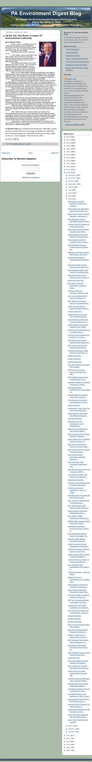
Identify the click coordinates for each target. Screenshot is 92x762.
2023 (68, 146)
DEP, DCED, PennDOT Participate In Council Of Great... (77, 286)
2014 (68, 172)
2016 (68, 167)
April (70, 199)
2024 (68, 143)
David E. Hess (71, 79)
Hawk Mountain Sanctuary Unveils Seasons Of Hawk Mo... (78, 247)
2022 (68, 149)
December (72, 175)
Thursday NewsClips (75, 419)
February (71, 729)
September (72, 184)
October (71, 181)
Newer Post (6, 153)
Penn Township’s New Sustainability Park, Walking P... (78, 567)
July (69, 190)
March (70, 726)
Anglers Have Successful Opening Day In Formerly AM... (77, 673)
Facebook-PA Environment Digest (77, 62)
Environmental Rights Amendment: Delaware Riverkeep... (77, 457)
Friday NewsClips (74, 405)
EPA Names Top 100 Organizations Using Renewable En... (76, 424)
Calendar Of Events (72, 56)
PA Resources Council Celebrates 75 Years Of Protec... (77, 490)
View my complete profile (75, 125)
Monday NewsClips (74, 356)
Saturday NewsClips (75, 362)
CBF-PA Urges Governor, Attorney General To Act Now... (77, 372)
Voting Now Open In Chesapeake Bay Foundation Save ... (79, 580)
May (69, 196)
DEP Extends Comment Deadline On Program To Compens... (77, 204)
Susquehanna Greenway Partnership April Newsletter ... (78, 260)
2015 (68, 169)
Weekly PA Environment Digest (76, 65)
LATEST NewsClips (72, 49)
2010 (68, 744)
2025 (68, 140)
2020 (68, 155)
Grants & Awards (71, 52)
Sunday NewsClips (74, 359)
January (71, 732)
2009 (68, 747)
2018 (68, 161)
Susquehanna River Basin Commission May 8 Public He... (78, 648)
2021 (68, 152)
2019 (68, 158)
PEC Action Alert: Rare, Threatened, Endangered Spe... (77, 464)
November (72, 178)
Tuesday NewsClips (75, 311)
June (70, 193)
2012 (68, 738)
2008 (68, 750)
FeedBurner (35, 177)
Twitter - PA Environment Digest (77, 59)
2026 (68, 137)
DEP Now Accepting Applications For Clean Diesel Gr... (79, 390)
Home (30, 153)
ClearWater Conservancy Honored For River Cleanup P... (78, 529)
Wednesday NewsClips (76, 280)
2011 (68, 741)
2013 (68, 735)
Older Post (55, 153)
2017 (68, 164)
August (70, 187)
